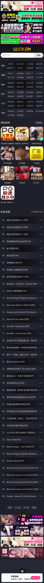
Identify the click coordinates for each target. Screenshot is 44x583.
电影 (3, 84)
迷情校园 (11, 106)
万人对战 (30, 64)
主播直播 (30, 77)
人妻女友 (30, 102)
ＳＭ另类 (39, 77)
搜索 (38, 55)
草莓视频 (30, 111)
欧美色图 (30, 92)
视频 (3, 75)
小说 (3, 103)
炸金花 (20, 68)
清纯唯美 (20, 96)
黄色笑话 (30, 106)
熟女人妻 (11, 77)
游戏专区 (39, 64)
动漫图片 (39, 92)
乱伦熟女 (30, 87)
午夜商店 (20, 111)
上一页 (17, 507)
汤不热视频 (39, 111)
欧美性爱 (39, 83)
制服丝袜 (11, 87)
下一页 (26, 507)
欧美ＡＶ (30, 73)
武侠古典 (39, 102)
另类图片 (39, 96)
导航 (3, 113)
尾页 (34, 507)
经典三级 (20, 87)
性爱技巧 (39, 106)
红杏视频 (11, 115)
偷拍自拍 (20, 83)
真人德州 (20, 64)
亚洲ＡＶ (11, 73)
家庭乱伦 (20, 102)
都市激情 (11, 102)
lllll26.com (22, 49)
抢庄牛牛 (39, 68)
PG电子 (11, 64)
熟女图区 (30, 96)
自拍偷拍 (20, 73)
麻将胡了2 (11, 68)
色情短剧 (20, 115)
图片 (3, 94)
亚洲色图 (20, 92)
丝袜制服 (20, 77)
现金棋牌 (30, 68)
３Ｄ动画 (39, 73)
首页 (9, 507)
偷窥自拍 (11, 92)
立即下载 (35, 578)
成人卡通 (30, 83)
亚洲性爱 (11, 83)
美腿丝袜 (11, 96)
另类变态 (39, 87)
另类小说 (20, 106)
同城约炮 (11, 111)
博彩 (3, 65)
